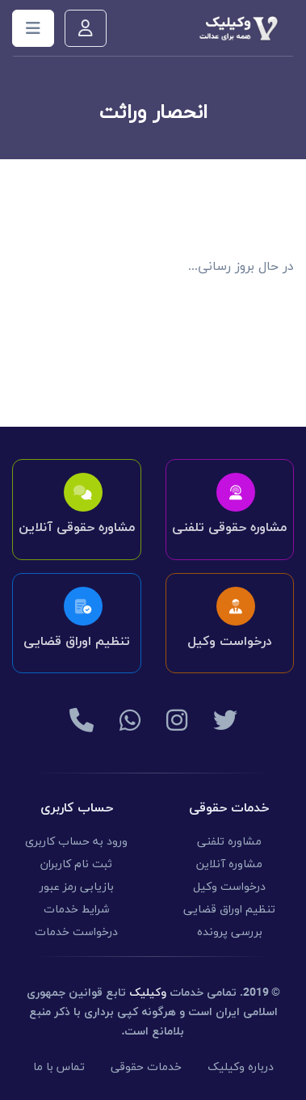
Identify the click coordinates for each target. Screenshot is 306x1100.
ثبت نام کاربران (76, 864)
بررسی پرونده (229, 932)
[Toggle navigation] (33, 28)
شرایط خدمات (76, 909)
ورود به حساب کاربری (76, 841)
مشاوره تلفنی (229, 841)
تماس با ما (59, 1067)
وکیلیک (147, 993)
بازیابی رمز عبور (77, 887)
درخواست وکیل (229, 887)
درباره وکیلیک (240, 1067)
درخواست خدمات (76, 932)
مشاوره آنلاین (229, 864)
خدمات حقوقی (146, 1067)
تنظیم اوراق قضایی (229, 909)
